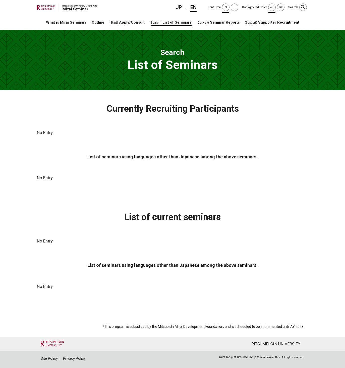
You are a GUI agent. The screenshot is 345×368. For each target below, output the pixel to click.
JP (179, 7)
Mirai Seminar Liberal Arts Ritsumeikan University (67, 7)
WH (272, 7)
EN (193, 7)
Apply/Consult (127, 22)
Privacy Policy (74, 358)
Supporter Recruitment (272, 22)
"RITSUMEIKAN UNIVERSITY (52, 343)
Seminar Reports (218, 22)
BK (281, 7)
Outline (98, 22)
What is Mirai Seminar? (66, 22)
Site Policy (49, 358)
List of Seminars (171, 22)
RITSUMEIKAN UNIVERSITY (275, 344)
